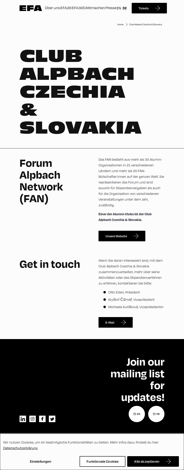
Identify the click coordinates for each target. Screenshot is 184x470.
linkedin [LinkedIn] (23, 419)
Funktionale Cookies (102, 461)
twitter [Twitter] (52, 419)
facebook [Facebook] (42, 419)
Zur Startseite (31, 8)
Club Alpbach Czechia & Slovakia (145, 24)
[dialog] (92, 452)
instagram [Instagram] (32, 419)
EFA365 (78, 7)
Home (120, 24)
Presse (110, 7)
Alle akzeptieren (146, 461)
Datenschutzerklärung (20, 448)
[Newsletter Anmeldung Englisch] (137, 414)
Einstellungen (40, 461)
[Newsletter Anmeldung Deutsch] (156, 414)
